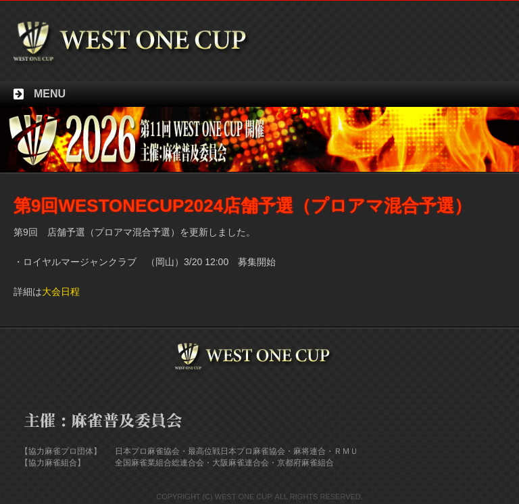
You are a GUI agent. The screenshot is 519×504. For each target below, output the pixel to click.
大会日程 (61, 291)
